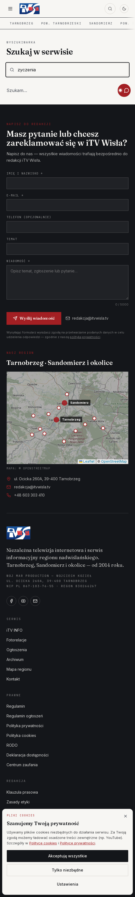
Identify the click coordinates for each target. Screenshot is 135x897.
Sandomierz (101, 23)
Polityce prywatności (77, 843)
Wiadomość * (18, 261)
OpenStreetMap (114, 461)
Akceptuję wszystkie (67, 856)
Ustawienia (67, 884)
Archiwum (15, 659)
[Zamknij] (125, 816)
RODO (12, 745)
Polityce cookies (43, 843)
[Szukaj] (110, 8)
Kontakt (13, 679)
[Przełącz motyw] (124, 8)
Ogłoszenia (17, 649)
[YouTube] (23, 601)
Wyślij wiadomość (34, 318)
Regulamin (16, 706)
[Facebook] (11, 601)
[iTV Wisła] (18, 532)
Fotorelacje (17, 640)
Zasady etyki (18, 802)
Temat (12, 239)
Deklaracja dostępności (28, 755)
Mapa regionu (19, 669)
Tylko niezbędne (67, 870)
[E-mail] (35, 601)
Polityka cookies (21, 735)
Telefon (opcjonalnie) (29, 217)
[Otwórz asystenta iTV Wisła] (124, 90)
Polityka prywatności (25, 725)
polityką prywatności (85, 337)
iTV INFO (14, 630)
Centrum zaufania (22, 764)
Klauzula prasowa (22, 792)
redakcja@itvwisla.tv (87, 318)
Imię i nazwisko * (25, 173)
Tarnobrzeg (22, 23)
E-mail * (15, 195)
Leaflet (87, 461)
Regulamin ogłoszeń (25, 716)
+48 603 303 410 (29, 495)
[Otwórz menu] (10, 9)
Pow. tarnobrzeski (61, 23)
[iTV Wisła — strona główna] (30, 8)
